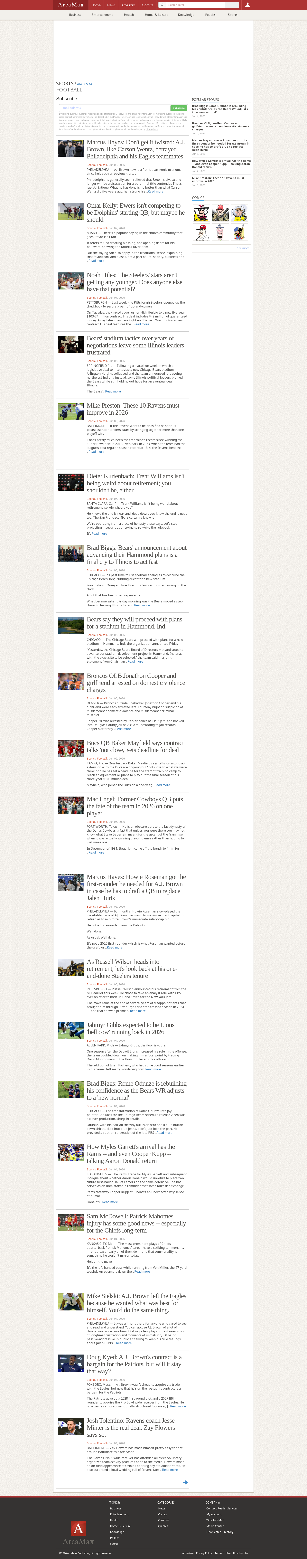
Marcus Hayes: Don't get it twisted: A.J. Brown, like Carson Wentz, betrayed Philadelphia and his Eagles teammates (136, 149)
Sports (232, 15)
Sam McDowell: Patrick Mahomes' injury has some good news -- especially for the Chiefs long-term (136, 1223)
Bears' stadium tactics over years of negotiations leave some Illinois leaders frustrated (135, 345)
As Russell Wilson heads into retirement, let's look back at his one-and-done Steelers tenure (132, 968)
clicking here (152, 129)
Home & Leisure (156, 15)
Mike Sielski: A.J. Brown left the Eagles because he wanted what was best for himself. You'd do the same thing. (136, 1303)
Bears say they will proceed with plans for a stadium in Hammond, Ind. (134, 623)
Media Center (215, 1526)
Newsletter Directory (219, 1532)
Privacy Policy (204, 1553)
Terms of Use (223, 1553)
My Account (214, 1514)
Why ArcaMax (215, 1520)
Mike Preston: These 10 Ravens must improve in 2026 (133, 409)
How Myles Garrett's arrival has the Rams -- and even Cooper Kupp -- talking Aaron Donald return (131, 1153)
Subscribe (179, 108)
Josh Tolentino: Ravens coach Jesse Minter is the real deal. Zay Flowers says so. (131, 1427)
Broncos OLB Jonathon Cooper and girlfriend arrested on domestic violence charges (136, 682)
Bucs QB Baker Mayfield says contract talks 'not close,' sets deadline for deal (135, 746)
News (161, 1508)
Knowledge (186, 15)
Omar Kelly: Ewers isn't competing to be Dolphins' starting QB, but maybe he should (136, 212)
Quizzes (163, 1526)
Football (102, 164)
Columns (163, 1520)
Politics (210, 15)
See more (243, 248)
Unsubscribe (240, 1553)
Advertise (188, 1553)
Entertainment (102, 15)
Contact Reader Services (222, 1508)
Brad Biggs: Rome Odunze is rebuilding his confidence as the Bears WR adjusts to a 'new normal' (137, 1090)
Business (75, 15)
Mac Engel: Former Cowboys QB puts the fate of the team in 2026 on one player (135, 806)
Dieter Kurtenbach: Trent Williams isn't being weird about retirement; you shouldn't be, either (135, 483)
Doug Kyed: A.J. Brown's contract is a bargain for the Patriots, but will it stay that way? (134, 1364)
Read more (155, 191)
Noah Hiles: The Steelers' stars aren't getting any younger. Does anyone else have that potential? (134, 282)
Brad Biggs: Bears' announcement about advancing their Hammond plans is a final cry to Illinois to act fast (136, 554)
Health (129, 15)
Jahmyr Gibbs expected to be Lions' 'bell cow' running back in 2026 (131, 1028)
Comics (163, 1514)
